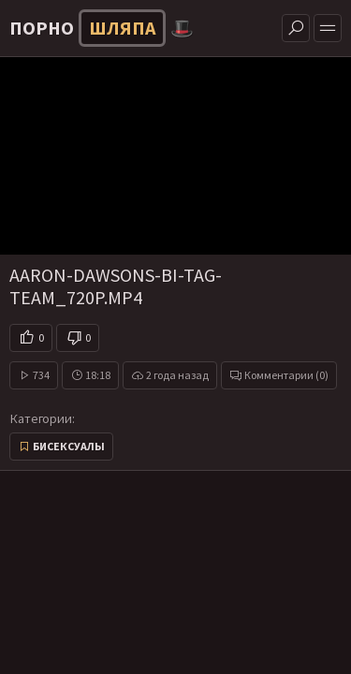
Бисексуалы (69, 446)
